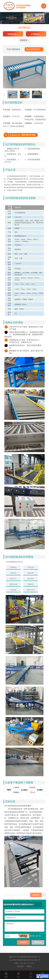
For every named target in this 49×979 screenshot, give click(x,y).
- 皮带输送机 (34, 34)
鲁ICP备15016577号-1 (28, 963)
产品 (18, 977)
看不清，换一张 (35, 936)
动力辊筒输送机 (33, 49)
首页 (6, 977)
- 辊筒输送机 (11, 34)
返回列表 (35, 895)
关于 (30, 977)
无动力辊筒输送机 (14, 49)
